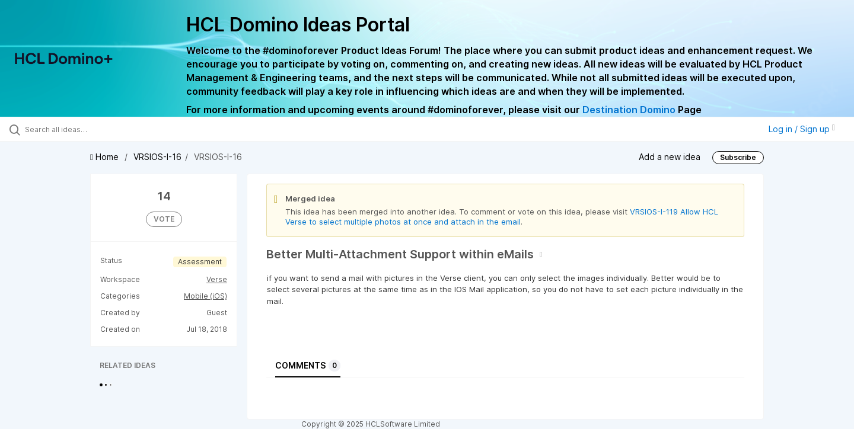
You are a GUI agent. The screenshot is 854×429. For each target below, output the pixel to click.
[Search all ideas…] (100, 129)
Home (105, 157)
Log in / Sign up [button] (802, 129)
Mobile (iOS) (205, 296)
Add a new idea (669, 157)
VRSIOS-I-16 (157, 157)
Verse (216, 279)
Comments (307, 366)
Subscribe (738, 157)
